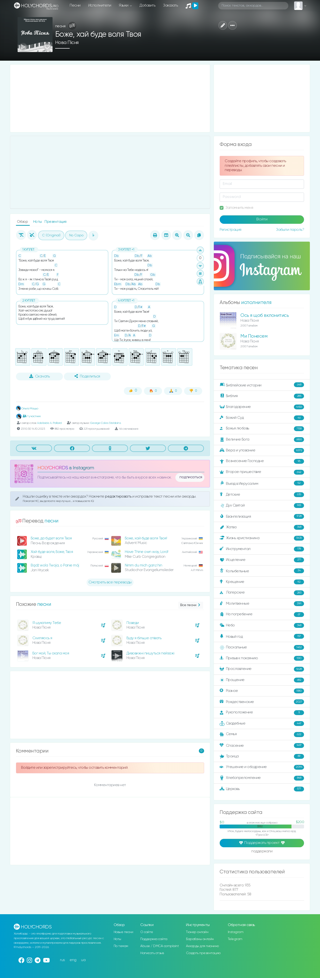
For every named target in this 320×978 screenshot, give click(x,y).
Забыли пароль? (290, 230)
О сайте (146, 932)
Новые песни (123, 932)
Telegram (235, 939)
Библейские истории (262, 385)
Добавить (147, 5)
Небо (262, 625)
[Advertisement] (110, 98)
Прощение (262, 680)
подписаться (190, 477)
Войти (262, 219)
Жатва (262, 527)
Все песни (190, 605)
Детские (262, 494)
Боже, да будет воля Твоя (51, 538)
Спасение (262, 745)
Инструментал (262, 549)
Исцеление (262, 560)
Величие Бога (262, 439)
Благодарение (262, 407)
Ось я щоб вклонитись (264, 315)
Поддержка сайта (153, 939)
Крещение (262, 582)
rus (62, 960)
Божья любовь (262, 428)
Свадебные (262, 723)
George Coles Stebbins (105, 423)
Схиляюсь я (42, 638)
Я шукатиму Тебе (46, 623)
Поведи (133, 623)
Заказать (170, 5)
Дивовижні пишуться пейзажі (150, 653)
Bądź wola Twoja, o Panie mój (55, 565)
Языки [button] (124, 5)
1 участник (32, 416)
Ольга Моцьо (27, 408)
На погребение (262, 614)
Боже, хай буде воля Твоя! (146, 538)
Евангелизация (262, 516)
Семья (262, 734)
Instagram (236, 932)
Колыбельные (262, 570)
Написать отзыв (152, 953)
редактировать (118, 496)
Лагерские (262, 592)
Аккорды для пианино (202, 946)
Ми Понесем (253, 336)
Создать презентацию (203, 953)
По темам (121, 946)
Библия (262, 396)
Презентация (56, 222)
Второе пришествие (262, 472)
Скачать (39, 376)
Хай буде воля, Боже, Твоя (52, 552)
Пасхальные (262, 647)
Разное (262, 690)
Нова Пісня (67, 42)
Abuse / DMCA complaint (159, 946)
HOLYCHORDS (52, 468)
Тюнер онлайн (197, 932)
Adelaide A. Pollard (49, 423)
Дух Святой (262, 505)
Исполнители (99, 5)
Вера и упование (262, 450)
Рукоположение (262, 712)
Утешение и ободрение (262, 767)
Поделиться (87, 376)
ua (83, 960)
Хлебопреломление (262, 778)
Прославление (262, 669)
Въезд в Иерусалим (262, 483)
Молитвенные (262, 603)
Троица (262, 756)
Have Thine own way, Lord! (146, 552)
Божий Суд (262, 417)
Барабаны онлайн (200, 939)
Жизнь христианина (262, 538)
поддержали (261, 851)
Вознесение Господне (262, 461)
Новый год (262, 636)
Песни (75, 5)
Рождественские (262, 701)
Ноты (38, 222)
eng (73, 960)
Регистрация (230, 230)
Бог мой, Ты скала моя (50, 653)
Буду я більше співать (144, 638)
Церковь (262, 789)
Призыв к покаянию (262, 658)
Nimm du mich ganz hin (143, 565)
